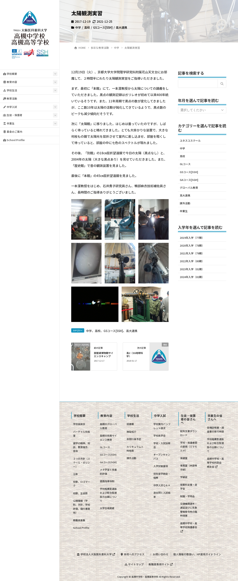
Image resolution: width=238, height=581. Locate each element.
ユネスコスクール (190, 140)
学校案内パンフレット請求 (162, 426)
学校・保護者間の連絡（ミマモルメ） (188, 446)
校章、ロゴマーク (81, 483)
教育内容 (10, 82)
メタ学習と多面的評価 (108, 471)
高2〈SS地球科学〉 (134, 354)
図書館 (130, 424)
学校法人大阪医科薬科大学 (95, 554)
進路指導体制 (107, 481)
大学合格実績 (107, 508)
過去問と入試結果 (161, 494)
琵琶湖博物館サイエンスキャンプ (103, 354)
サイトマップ (134, 563)
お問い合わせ (159, 554)
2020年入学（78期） (192, 245)
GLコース (185, 164)
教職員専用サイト (161, 563)
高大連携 (121, 27)
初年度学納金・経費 (161, 475)
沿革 (75, 474)
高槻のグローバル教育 (108, 426)
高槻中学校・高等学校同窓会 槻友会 (215, 462)
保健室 (183, 458)
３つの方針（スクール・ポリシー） (81, 462)
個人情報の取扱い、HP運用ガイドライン (198, 554)
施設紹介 (131, 431)
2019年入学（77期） (192, 238)
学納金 (183, 477)
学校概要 (10, 74)
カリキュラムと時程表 (135, 448)
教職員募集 (79, 520)
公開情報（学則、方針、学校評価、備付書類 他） (82, 506)
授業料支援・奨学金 (188, 486)
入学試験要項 (160, 466)
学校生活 (10, 90)
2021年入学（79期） (192, 253)
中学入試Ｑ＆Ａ (161, 485)
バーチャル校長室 (81, 433)
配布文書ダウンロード (188, 433)
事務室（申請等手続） (188, 467)
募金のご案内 (12, 131)
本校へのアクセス (132, 554)
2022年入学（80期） (192, 261)
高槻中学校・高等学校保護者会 (188, 527)
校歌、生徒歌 (80, 493)
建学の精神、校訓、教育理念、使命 (81, 447)
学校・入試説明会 (161, 445)
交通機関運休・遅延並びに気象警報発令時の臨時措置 (188, 509)
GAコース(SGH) (108, 462)
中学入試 (10, 107)
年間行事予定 (134, 439)
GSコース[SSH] (102, 27)
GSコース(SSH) (108, 454)
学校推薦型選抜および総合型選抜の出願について (108, 494)
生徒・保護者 (12, 115)
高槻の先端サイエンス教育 (108, 437)
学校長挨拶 (79, 424)
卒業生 (9, 123)
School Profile (14, 140)
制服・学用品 (187, 496)
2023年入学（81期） (192, 269)
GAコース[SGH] (189, 180)
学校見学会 (159, 435)
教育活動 (10, 98)
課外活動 (185, 203)
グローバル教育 (189, 187)
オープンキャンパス (161, 456)
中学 (78, 27)
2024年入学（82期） (192, 277)
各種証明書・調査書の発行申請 (215, 429)
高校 (87, 27)
